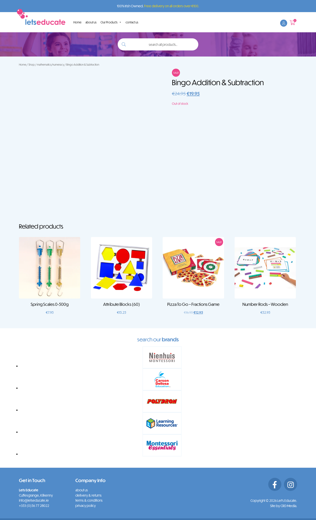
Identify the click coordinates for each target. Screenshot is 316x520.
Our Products (111, 22)
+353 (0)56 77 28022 (34, 505)
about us (91, 22)
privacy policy (85, 505)
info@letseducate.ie (34, 500)
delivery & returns (88, 495)
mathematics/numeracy (50, 64)
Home (77, 22)
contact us (132, 22)
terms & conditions (89, 500)
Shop (31, 64)
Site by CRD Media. (283, 506)
